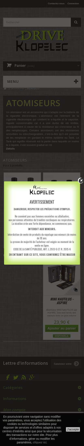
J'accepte (73, 429)
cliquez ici (39, 442)
